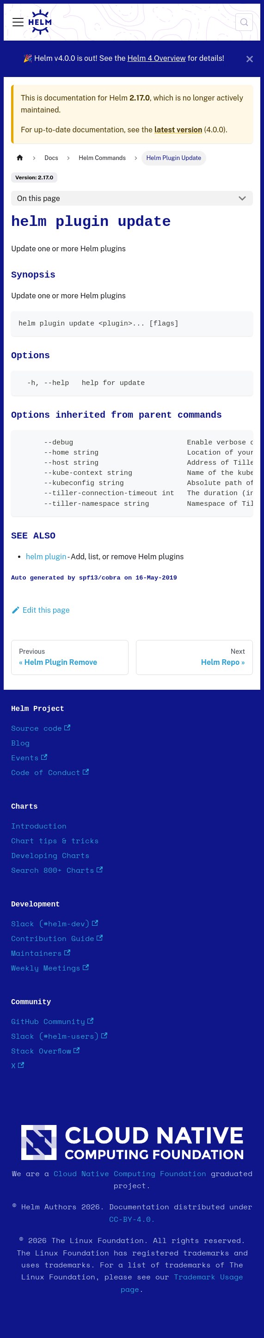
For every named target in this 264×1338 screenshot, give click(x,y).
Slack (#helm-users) (59, 1036)
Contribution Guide (57, 938)
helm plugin (46, 556)
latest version (178, 129)
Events (29, 758)
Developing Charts (50, 855)
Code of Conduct (50, 772)
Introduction (39, 826)
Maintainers (40, 953)
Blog (20, 743)
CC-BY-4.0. (132, 1219)
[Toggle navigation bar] (18, 22)
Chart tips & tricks (55, 841)
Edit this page (40, 610)
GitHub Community (52, 1021)
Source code (40, 728)
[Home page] (20, 158)
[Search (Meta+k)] (244, 22)
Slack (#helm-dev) (54, 924)
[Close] (249, 59)
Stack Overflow (45, 1051)
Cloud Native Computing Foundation (130, 1174)
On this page (38, 198)
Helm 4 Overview (156, 58)
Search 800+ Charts (57, 870)
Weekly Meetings (50, 968)
